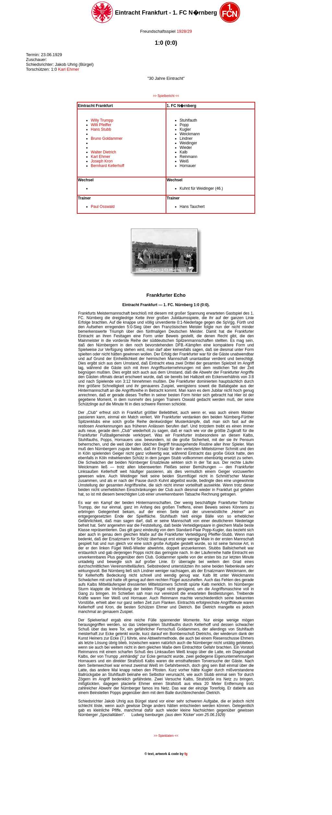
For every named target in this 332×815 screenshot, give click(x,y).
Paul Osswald (102, 206)
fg (185, 754)
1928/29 (184, 31)
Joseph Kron (102, 161)
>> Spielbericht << (166, 96)
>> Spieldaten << (166, 735)
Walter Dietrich (103, 152)
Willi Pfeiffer (101, 125)
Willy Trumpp (102, 120)
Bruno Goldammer (107, 138)
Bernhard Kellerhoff (107, 165)
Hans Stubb (101, 129)
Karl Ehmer (68, 69)
